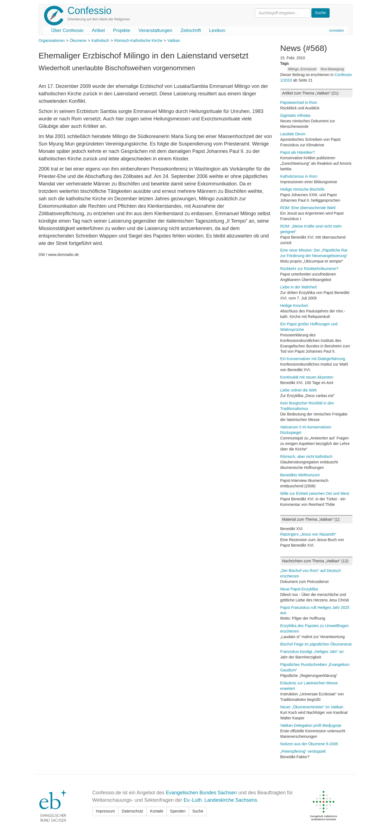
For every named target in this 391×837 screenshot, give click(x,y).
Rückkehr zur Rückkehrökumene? (309, 268)
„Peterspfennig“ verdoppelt (303, 751)
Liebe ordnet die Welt (298, 390)
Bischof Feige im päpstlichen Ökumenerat (316, 644)
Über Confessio (67, 30)
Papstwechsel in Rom (298, 102)
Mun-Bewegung (332, 69)
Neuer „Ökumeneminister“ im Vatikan (311, 707)
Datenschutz (132, 811)
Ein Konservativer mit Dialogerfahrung (312, 359)
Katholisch (100, 40)
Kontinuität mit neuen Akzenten (306, 377)
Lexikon (217, 30)
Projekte (121, 30)
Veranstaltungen (155, 30)
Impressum (105, 811)
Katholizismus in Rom (298, 176)
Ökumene (78, 40)
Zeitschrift (191, 30)
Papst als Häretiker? (297, 152)
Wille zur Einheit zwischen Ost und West (314, 493)
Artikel (98, 30)
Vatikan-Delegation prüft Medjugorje (310, 725)
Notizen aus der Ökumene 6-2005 (309, 744)
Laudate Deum (293, 134)
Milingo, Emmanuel (302, 69)
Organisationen (52, 40)
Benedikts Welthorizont (300, 475)
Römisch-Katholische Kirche (138, 40)
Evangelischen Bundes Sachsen (201, 792)
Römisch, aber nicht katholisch (306, 456)
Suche (197, 811)
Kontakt (156, 811)
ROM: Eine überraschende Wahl (308, 208)
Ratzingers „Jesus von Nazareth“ (308, 534)
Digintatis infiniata (295, 115)
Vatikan (173, 40)
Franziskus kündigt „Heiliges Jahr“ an (312, 651)
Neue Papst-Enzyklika (299, 589)
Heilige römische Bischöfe (302, 189)
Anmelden (336, 31)
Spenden (178, 811)
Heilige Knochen (294, 305)
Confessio (89, 10)
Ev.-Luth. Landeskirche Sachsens (220, 800)
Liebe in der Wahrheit (298, 287)
